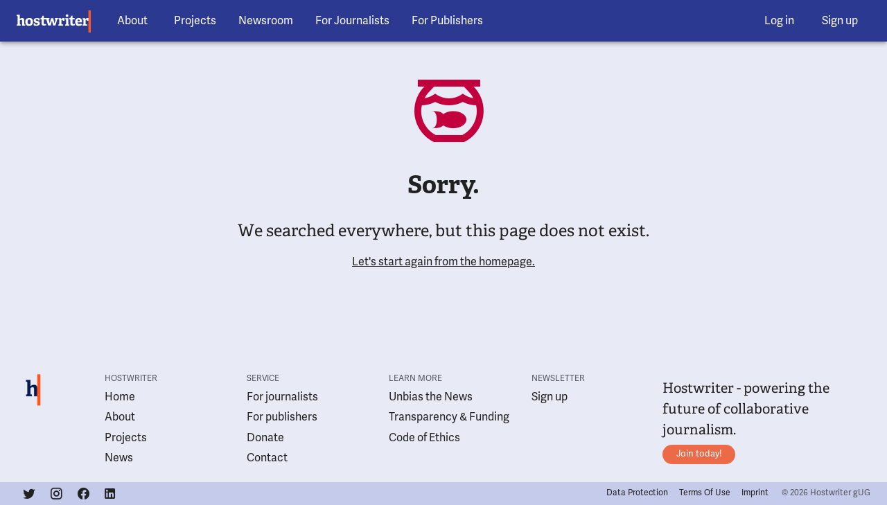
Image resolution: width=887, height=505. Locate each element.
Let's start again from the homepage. (443, 262)
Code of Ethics (424, 438)
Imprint (755, 493)
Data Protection (637, 493)
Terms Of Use (704, 493)
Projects (126, 438)
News (119, 458)
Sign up (550, 397)
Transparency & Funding (449, 417)
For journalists (282, 397)
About (120, 417)
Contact (267, 458)
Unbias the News (431, 397)
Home (120, 397)
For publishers (282, 417)
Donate (265, 438)
